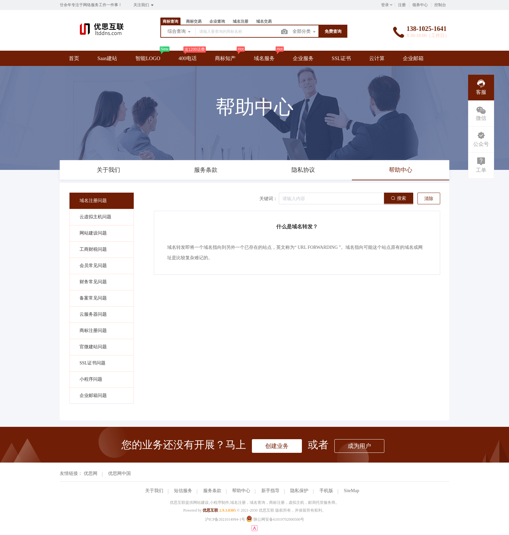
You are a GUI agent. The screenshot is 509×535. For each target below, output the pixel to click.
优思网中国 (119, 473)
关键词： (268, 198)
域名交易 (264, 21)
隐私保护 (299, 490)
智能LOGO (147, 58)
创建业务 (277, 446)
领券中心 (420, 5)
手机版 (326, 490)
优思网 (90, 473)
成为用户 (359, 446)
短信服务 (183, 490)
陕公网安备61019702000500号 (275, 519)
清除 (428, 198)
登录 (385, 5)
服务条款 (212, 490)
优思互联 (210, 510)
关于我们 (154, 490)
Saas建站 (107, 58)
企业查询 (217, 21)
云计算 (377, 58)
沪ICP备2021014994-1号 (225, 519)
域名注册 (240, 21)
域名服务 (264, 58)
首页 (74, 58)
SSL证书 (341, 58)
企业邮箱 (413, 58)
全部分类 (304, 32)
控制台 (440, 5)
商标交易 (194, 21)
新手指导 (270, 490)
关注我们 (144, 5)
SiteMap (351, 490)
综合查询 (180, 32)
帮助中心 (241, 490)
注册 (402, 5)
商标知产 (225, 58)
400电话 (188, 58)
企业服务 (303, 58)
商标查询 (170, 21)
